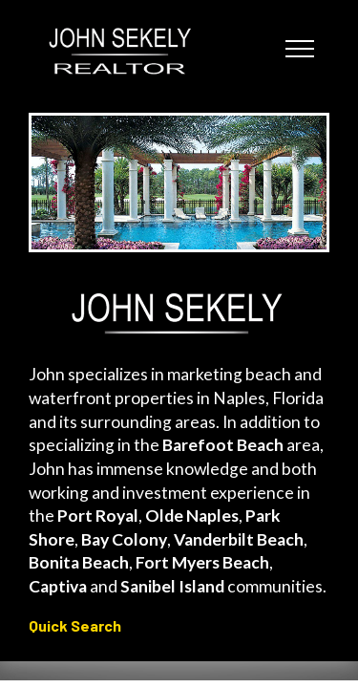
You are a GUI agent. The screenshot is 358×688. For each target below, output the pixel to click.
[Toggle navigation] (300, 47)
